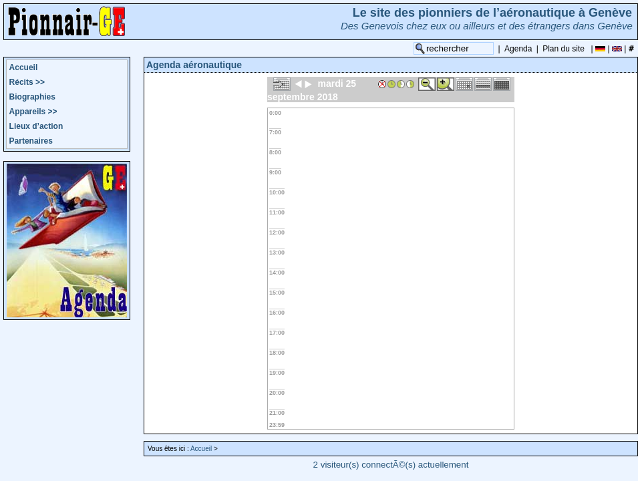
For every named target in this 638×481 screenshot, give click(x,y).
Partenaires (31, 141)
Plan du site (563, 48)
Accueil (23, 67)
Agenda (518, 48)
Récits (27, 82)
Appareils (33, 111)
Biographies (32, 97)
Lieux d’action (36, 126)
